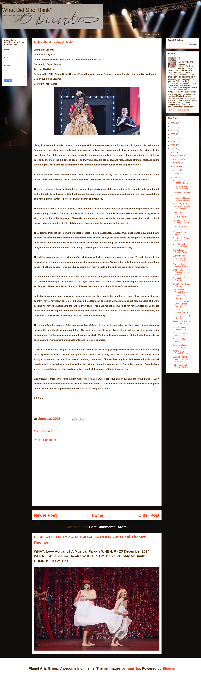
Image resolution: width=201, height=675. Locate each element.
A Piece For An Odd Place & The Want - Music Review (181, 206)
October (176, 163)
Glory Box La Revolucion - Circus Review (180, 214)
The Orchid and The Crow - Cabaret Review (181, 303)
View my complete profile (178, 110)
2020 (173, 138)
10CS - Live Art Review (179, 334)
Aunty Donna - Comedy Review (180, 352)
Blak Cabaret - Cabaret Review (180, 251)
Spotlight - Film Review (179, 340)
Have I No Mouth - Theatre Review (180, 227)
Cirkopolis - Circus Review (180, 297)
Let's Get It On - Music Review (179, 328)
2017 (173, 149)
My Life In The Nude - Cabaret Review (181, 221)
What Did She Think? (27, 10)
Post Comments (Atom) (108, 527)
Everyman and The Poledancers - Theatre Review (181, 258)
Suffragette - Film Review (180, 279)
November (177, 159)
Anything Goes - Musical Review (180, 265)
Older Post (148, 515)
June (175, 177)
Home (97, 515)
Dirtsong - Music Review (179, 233)
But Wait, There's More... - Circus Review (180, 359)
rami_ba (133, 668)
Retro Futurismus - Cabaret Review (180, 366)
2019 (173, 141)
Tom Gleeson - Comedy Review (180, 291)
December (177, 155)
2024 (173, 123)
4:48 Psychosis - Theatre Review (180, 182)
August (176, 170)
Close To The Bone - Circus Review (181, 245)
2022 (173, 130)
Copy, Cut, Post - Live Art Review (180, 187)
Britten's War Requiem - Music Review (181, 272)
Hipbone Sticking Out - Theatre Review (181, 199)
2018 (173, 145)
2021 (173, 134)
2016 (173, 152)
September (178, 166)
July (175, 174)
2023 (173, 127)
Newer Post (45, 515)
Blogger (168, 668)
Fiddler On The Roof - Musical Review (181, 322)
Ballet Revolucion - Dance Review (180, 346)
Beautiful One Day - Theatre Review (181, 311)
